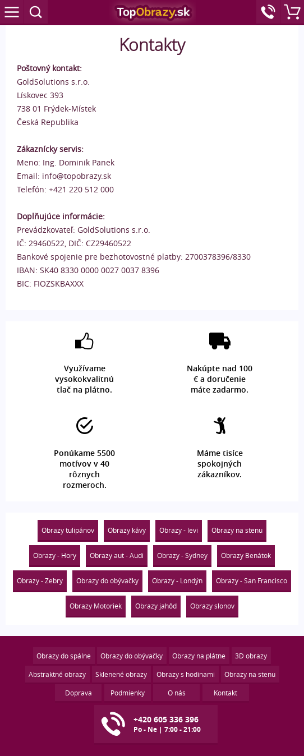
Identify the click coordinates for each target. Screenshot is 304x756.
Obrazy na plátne (198, 655)
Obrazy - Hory (54, 555)
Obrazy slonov (212, 605)
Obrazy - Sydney (182, 555)
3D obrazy (251, 655)
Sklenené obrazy (121, 674)
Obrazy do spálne (63, 655)
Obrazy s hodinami (185, 674)
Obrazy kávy (127, 529)
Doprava (78, 692)
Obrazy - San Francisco (251, 580)
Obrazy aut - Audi (117, 555)
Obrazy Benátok (246, 555)
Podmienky (127, 692)
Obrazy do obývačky (107, 580)
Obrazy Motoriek (96, 605)
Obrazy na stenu (236, 529)
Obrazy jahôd (156, 605)
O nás (177, 692)
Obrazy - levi (178, 529)
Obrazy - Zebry (40, 580)
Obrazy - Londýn (177, 580)
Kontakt (225, 692)
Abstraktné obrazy (57, 674)
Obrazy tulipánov (68, 529)
